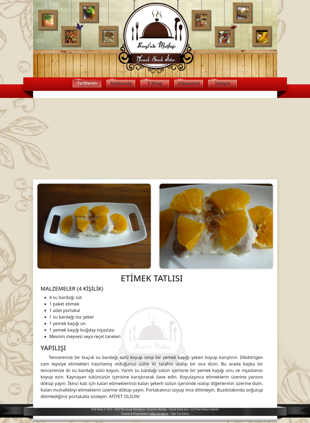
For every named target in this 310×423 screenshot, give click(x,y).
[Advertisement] (155, 139)
